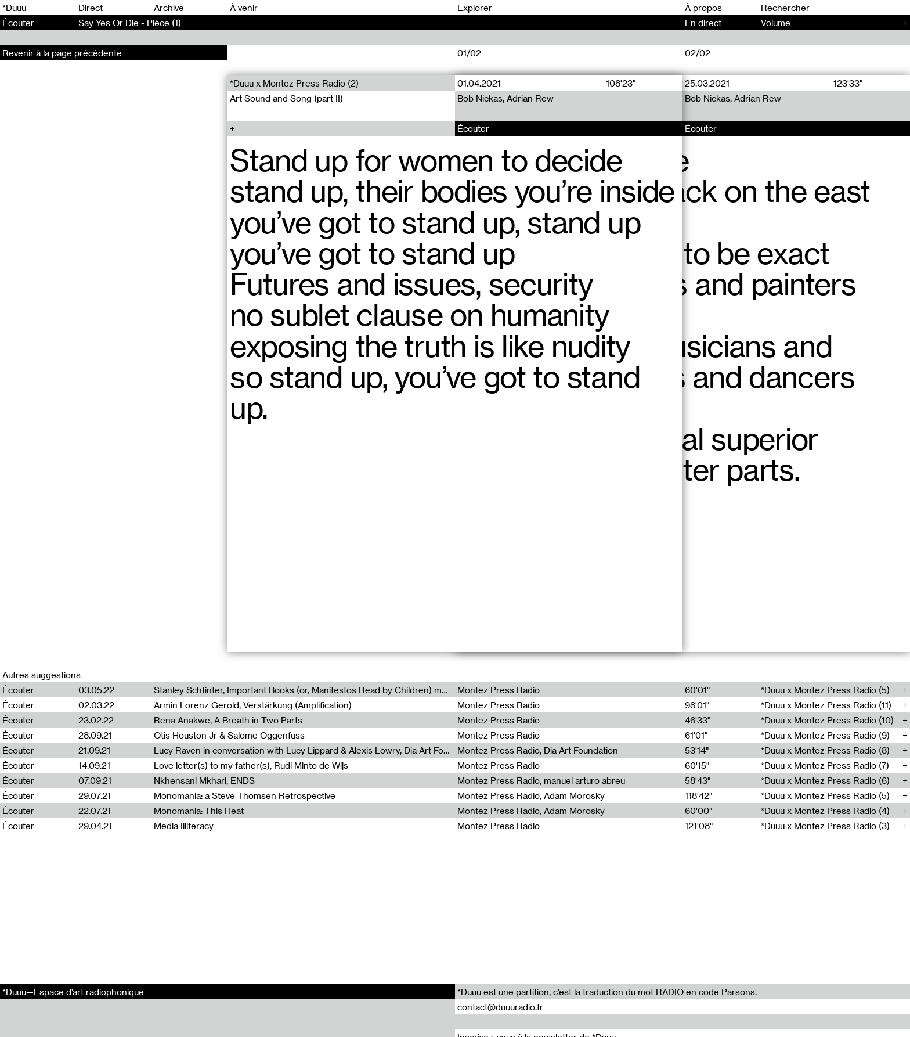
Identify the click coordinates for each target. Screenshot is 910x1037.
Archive (169, 7)
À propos (703, 7)
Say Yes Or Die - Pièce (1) (129, 22)
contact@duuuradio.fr (500, 1007)
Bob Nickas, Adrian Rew (505, 98)
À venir (244, 7)
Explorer (474, 7)
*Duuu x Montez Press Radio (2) (294, 83)
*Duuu (14, 7)
